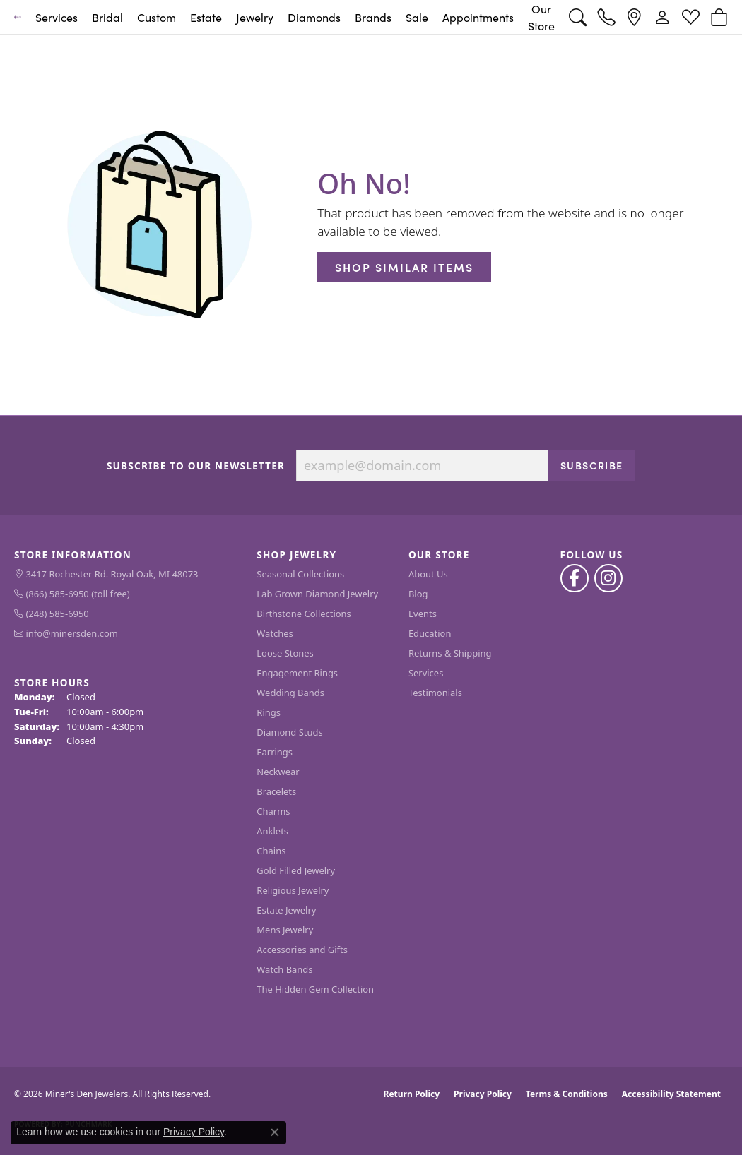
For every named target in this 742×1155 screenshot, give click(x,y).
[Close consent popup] (275, 1132)
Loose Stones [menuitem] (285, 653)
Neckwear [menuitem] (278, 771)
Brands (373, 17)
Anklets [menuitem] (272, 831)
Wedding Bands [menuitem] (290, 692)
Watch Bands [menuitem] (284, 969)
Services (56, 17)
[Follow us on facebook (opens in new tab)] (574, 578)
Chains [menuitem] (271, 850)
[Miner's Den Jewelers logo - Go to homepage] (17, 17)
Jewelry (254, 17)
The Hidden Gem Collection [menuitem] (315, 989)
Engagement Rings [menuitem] (297, 672)
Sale (417, 17)
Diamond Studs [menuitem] (289, 732)
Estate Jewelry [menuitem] (286, 910)
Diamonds (314, 17)
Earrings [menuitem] (275, 752)
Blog (418, 593)
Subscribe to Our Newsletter (196, 466)
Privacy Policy (483, 1094)
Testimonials (435, 692)
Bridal (107, 17)
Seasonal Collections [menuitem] (300, 574)
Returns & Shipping (450, 653)
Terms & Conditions (567, 1094)
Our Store (541, 17)
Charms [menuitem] (273, 811)
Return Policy (412, 1094)
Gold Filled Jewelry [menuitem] (296, 870)
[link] (606, 17)
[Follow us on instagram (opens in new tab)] (608, 578)
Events (422, 613)
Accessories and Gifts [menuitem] (302, 949)
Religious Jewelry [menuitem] (293, 890)
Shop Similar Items (404, 267)
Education (430, 633)
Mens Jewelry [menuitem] (285, 929)
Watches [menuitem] (275, 633)
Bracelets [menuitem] (276, 791)
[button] (578, 17)
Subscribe (591, 465)
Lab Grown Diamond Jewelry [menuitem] (317, 593)
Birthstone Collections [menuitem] (304, 613)
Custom (156, 17)
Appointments (478, 17)
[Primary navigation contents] (295, 17)
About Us (428, 574)
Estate (206, 17)
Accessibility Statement (671, 1094)
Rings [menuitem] (269, 712)
